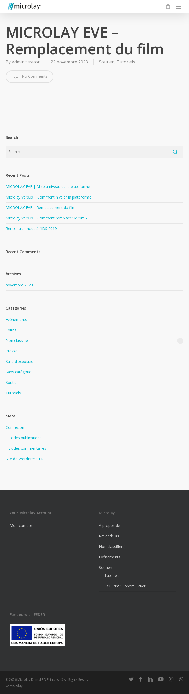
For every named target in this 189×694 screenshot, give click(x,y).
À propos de (109, 525)
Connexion (15, 427)
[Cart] (168, 6)
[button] (178, 6)
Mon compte (21, 525)
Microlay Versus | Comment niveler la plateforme (48, 197)
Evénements (16, 319)
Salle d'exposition (21, 361)
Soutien (106, 62)
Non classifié (94, 341)
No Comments (29, 77)
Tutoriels (126, 62)
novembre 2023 (19, 285)
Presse (11, 350)
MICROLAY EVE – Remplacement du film (41, 207)
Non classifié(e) (112, 546)
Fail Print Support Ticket (125, 586)
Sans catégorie (18, 371)
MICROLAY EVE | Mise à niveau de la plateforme (48, 186)
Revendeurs (109, 536)
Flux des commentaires (26, 448)
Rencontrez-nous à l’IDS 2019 (31, 228)
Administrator (26, 62)
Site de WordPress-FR (24, 458)
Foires (11, 329)
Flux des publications (24, 437)
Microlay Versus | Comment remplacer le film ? (46, 218)
